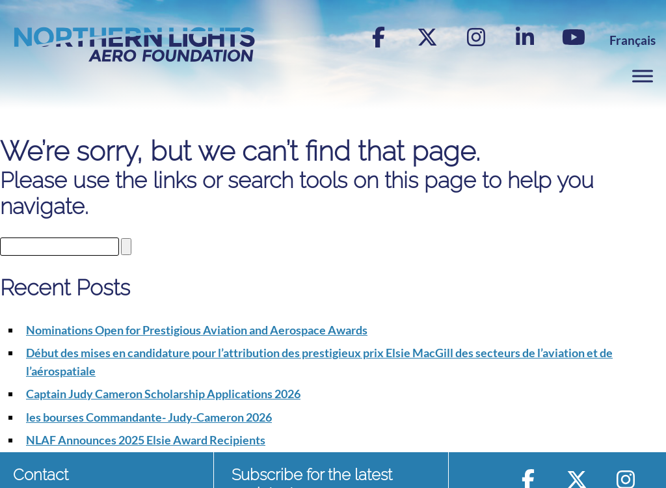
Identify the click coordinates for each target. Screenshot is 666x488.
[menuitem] (632, 40)
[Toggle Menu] (642, 76)
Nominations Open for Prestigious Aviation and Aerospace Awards (196, 330)
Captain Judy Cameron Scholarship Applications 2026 (163, 393)
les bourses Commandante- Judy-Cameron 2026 (149, 417)
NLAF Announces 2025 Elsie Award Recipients (145, 440)
